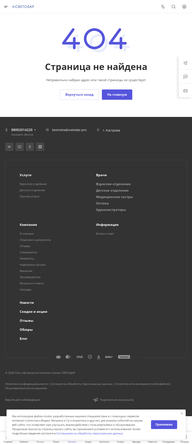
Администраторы (111, 209)
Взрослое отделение (33, 184)
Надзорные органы (33, 265)
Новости (27, 302)
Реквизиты (27, 258)
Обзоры (26, 329)
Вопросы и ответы (32, 283)
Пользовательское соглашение (26, 388)
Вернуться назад (79, 94)
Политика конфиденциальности (26, 384)
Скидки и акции (33, 311)
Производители (30, 277)
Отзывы (25, 246)
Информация (107, 224)
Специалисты (28, 252)
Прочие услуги (29, 196)
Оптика (102, 203)
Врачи (101, 175)
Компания (28, 224)
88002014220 (22, 130)
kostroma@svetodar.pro (69, 130)
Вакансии (26, 271)
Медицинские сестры (114, 197)
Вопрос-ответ (105, 233)
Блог (23, 338)
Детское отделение (32, 190)
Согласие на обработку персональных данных (82, 384)
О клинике (27, 233)
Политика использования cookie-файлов (142, 384)
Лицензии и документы (35, 240)
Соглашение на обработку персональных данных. (90, 433)
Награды (25, 289)
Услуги (25, 175)
